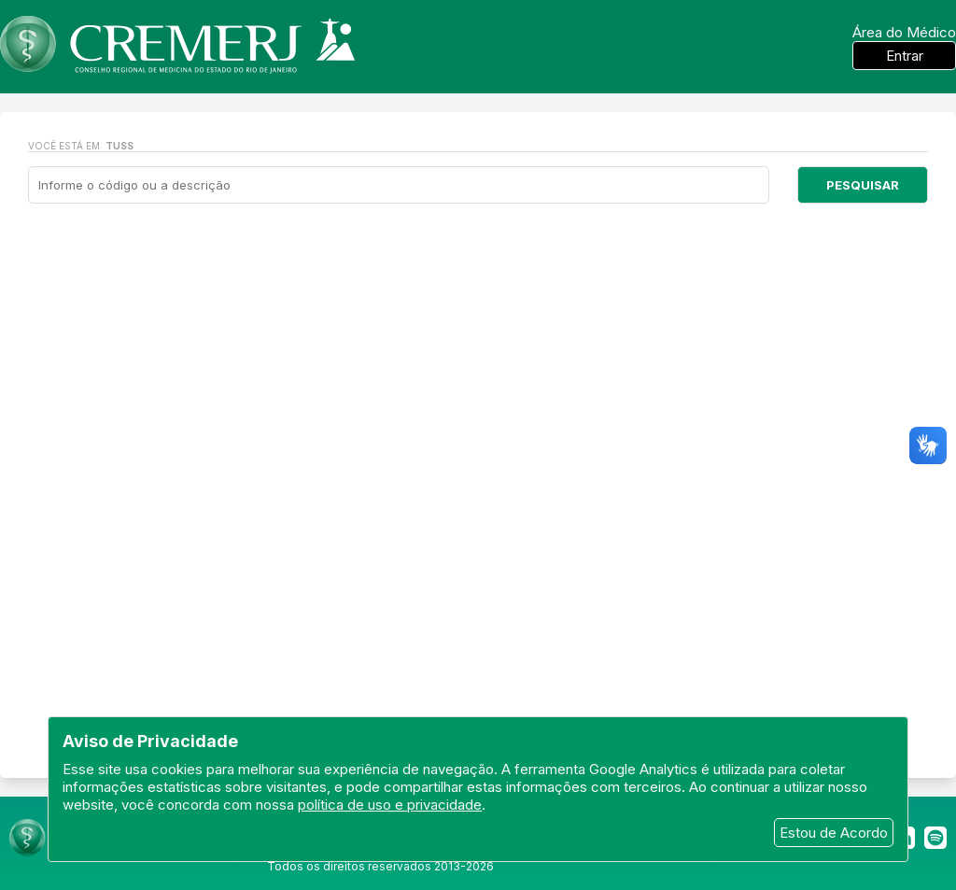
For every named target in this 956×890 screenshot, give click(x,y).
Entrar (904, 55)
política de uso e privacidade (390, 804)
